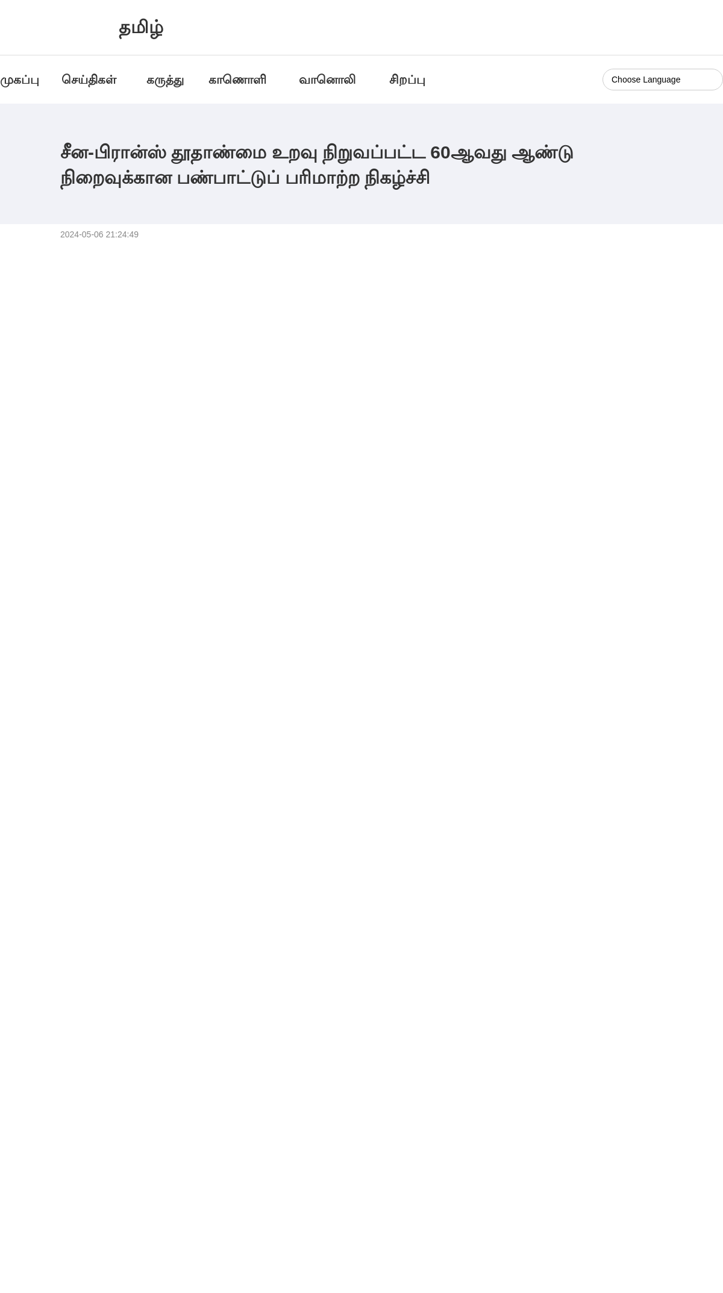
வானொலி (327, 79)
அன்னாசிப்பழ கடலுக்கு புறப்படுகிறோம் (593, 968)
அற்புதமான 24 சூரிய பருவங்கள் (327, 968)
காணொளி (239, 79)
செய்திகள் (88, 79)
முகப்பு (19, 79)
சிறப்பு (407, 79)
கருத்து (165, 79)
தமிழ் (141, 27)
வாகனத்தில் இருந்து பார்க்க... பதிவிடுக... (101, 968)
